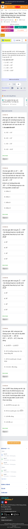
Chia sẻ (7, 27)
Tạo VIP (17, 6)
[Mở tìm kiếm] (13, 7)
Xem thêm (4, 479)
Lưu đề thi (21, 30)
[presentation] (9, 62)
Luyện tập (16, 40)
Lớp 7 (2, 10)
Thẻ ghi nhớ (6, 40)
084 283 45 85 (8, 509)
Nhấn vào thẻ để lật (14, 79)
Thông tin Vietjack (7, 520)
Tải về (20, 27)
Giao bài (7, 30)
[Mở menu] (6, 7)
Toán (6, 10)
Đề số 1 (2, 35)
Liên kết (3, 517)
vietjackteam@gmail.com (10, 511)
